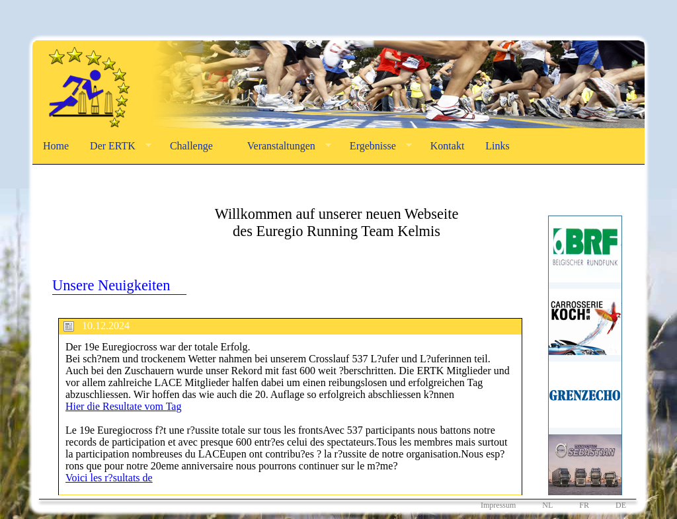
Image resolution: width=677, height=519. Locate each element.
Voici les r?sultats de (109, 477)
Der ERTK (115, 146)
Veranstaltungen (284, 146)
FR (584, 505)
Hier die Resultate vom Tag (123, 406)
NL (547, 505)
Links (497, 145)
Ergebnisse (375, 146)
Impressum (498, 505)
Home (56, 145)
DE (621, 505)
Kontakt (447, 145)
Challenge (191, 145)
